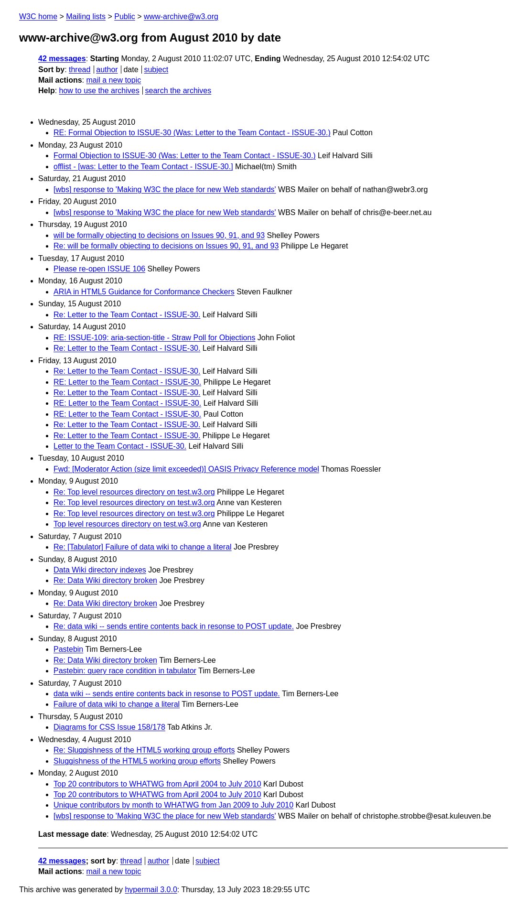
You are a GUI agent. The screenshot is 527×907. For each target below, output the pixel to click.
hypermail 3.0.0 (151, 889)
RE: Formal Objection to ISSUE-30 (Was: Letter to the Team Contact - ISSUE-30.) (192, 133)
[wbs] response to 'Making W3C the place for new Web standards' (165, 189)
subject (156, 69)
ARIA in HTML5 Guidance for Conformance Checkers (144, 292)
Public (124, 16)
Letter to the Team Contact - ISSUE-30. (120, 446)
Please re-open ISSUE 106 (99, 269)
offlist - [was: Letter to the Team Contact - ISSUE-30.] (143, 166)
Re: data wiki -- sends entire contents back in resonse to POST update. (174, 626)
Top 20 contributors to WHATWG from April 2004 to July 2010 (157, 784)
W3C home (38, 16)
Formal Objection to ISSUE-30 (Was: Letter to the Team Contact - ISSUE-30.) (185, 155)
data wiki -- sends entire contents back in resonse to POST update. (167, 694)
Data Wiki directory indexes (100, 570)
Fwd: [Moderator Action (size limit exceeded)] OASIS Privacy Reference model (186, 469)
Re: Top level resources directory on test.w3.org (134, 492)
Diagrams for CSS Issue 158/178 (109, 727)
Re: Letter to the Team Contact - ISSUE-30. (127, 315)
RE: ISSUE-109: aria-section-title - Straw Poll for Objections (154, 338)
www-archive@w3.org (181, 16)
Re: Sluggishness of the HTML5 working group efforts (144, 750)
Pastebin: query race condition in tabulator (125, 671)
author (107, 69)
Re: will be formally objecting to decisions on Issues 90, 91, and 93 (166, 246)
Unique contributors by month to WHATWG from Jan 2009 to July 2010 (173, 805)
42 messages (62, 58)
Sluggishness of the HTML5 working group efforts (137, 761)
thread (79, 69)
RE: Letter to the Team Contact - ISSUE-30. (127, 382)
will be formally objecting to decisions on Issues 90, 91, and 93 (159, 235)
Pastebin (68, 649)
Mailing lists (86, 16)
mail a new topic (113, 80)
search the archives (178, 90)
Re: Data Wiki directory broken (105, 580)
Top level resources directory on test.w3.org (127, 524)
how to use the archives (99, 90)
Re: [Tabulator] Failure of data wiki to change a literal (143, 547)
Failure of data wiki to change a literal (117, 704)
